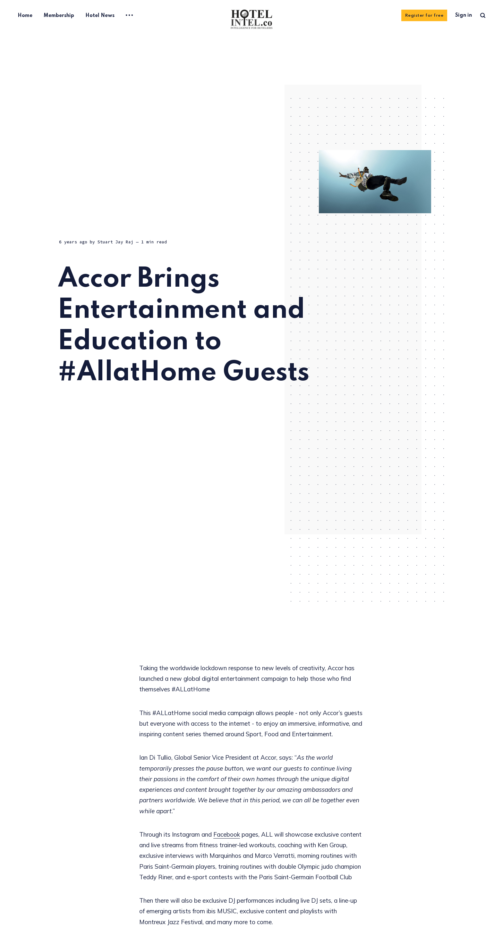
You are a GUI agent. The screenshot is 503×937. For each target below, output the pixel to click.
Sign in (463, 15)
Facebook (226, 834)
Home (25, 15)
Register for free (424, 15)
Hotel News (100, 15)
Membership (59, 15)
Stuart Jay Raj (115, 242)
